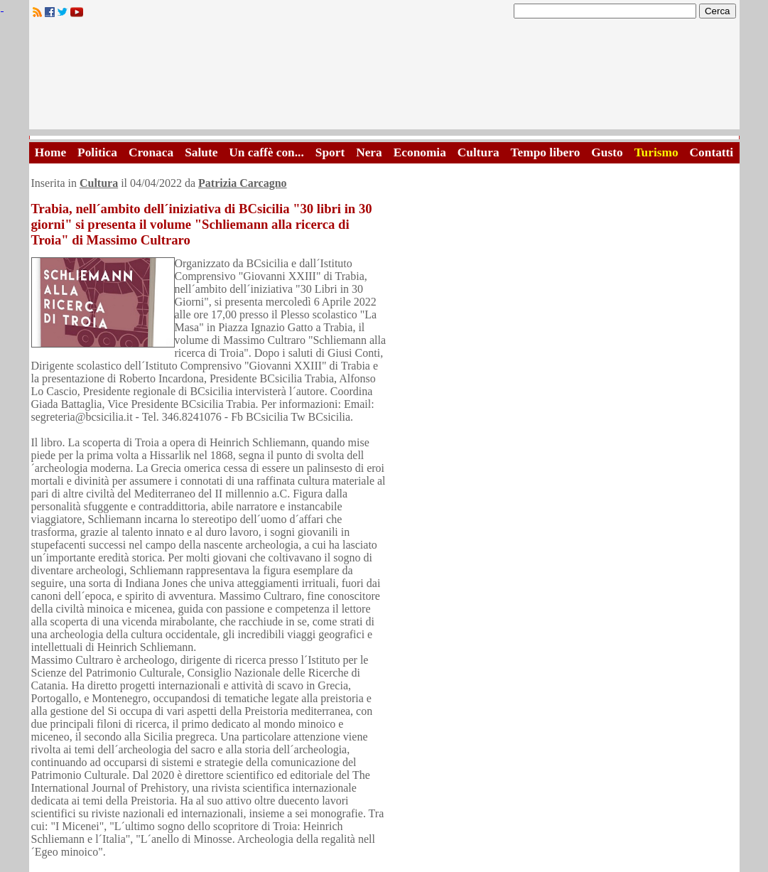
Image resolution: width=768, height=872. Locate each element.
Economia (420, 152)
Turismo (656, 152)
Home (50, 152)
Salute (201, 152)
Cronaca (151, 152)
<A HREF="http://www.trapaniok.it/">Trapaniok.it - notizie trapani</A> (384, 78)
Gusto (606, 152)
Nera (369, 152)
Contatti (712, 152)
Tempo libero (545, 152)
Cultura (478, 152)
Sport (330, 152)
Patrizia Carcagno (242, 183)
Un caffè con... (266, 152)
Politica (97, 152)
